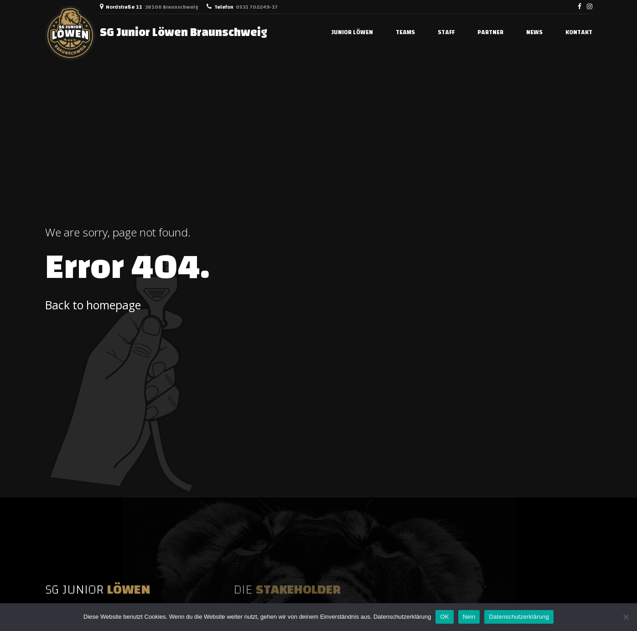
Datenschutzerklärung (402, 616)
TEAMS (405, 32)
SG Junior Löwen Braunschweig (183, 32)
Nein (469, 616)
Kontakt (578, 32)
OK (444, 616)
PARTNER (490, 32)
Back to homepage (93, 305)
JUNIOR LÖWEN (352, 32)
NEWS (534, 32)
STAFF (446, 32)
